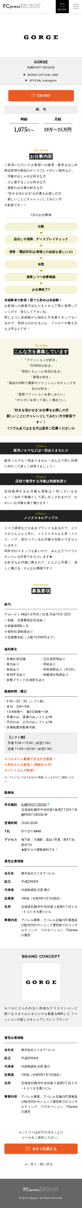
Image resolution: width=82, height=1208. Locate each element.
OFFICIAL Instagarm (43, 80)
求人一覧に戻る (41, 1164)
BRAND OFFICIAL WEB (43, 74)
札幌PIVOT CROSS (34, 804)
